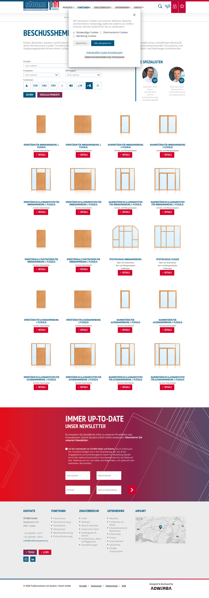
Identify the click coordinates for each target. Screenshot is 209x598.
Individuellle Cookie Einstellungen (104, 52)
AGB (124, 586)
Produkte (67, 7)
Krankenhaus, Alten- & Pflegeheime (91, 540)
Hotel (84, 518)
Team (31, 552)
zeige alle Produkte (50, 94)
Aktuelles (113, 518)
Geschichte (114, 544)
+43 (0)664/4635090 (150, 100)
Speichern (81, 43)
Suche (160, 7)
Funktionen (83, 7)
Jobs (46, 552)
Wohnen (86, 522)
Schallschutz (71, 85)
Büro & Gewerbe (90, 525)
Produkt (26, 61)
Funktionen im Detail (116, 523)
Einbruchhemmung (98, 85)
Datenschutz (112, 586)
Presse (112, 537)
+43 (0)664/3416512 (177, 95)
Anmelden (132, 490)
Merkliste (182, 7)
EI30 (35, 85)
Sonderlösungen (90, 544)
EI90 (53, 85)
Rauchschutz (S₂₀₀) (62, 85)
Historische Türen (90, 529)
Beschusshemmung (89, 85)
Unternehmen (122, 7)
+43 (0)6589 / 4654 (33, 537)
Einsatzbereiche (102, 7)
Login (174, 7)
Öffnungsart (70, 70)
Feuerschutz (26, 85)
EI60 (44, 85)
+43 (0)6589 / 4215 (33, 533)
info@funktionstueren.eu (35, 540)
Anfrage (167, 7)
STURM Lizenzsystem (116, 550)
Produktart (28, 70)
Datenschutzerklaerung (98, 56)
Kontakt (138, 7)
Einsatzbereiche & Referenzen (118, 529)
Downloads (115, 534)
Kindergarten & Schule (89, 534)
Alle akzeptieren (102, 43)
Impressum (117, 56)
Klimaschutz (80, 85)
